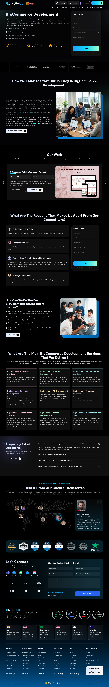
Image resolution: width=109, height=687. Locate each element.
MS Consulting (42, 652)
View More (9, 673)
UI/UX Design (9, 668)
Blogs (88, 658)
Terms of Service (56, 595)
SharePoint (41, 668)
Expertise (72, 7)
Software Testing (10, 666)
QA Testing (90, 7)
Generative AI (74, 660)
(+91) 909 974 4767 (94, 673)
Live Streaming (58, 658)
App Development (11, 652)
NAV (39, 660)
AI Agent (72, 668)
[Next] (105, 182)
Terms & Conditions (88, 683)
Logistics (56, 663)
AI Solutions (73, 655)
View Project (16, 189)
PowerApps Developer (28, 655)
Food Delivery (58, 655)
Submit (86, 48)
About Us (89, 652)
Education (57, 668)
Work (51, 7)
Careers (88, 663)
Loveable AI (73, 666)
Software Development (12, 655)
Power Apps (41, 663)
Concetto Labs (34, 123)
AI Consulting (74, 658)
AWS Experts (25, 668)
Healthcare (57, 660)
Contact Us (96, 3)
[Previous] (3, 182)
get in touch (12, 458)
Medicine (56, 666)
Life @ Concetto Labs (92, 660)
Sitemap (78, 683)
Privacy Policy (99, 683)
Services (64, 7)
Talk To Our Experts (15, 131)
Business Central (42, 658)
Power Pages (9, 658)
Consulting (9, 663)
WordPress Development (26, 112)
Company (99, 7)
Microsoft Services (11, 660)
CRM (39, 655)
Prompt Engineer (26, 663)
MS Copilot (73, 663)
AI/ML (57, 7)
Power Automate (42, 666)
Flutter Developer (27, 658)
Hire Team (81, 7)
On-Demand (57, 652)
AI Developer (25, 666)
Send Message (87, 593)
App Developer (26, 660)
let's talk (11, 335)
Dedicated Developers (28, 652)
